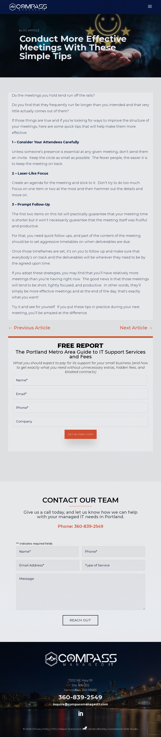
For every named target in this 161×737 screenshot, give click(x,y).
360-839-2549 (88, 526)
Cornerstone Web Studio (122, 728)
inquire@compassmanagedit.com (80, 704)
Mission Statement (70, 728)
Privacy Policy (41, 728)
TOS (54, 728)
